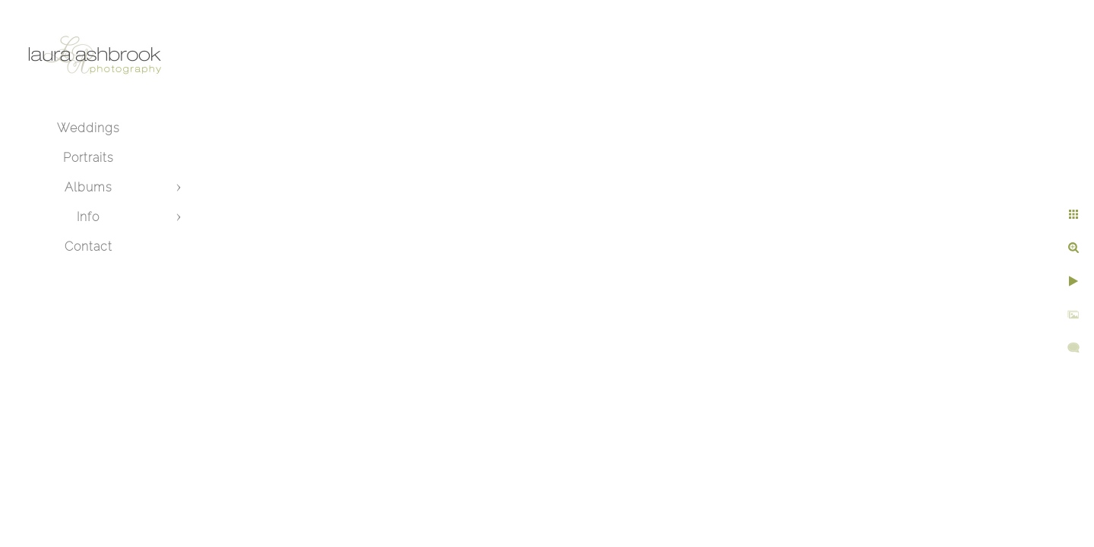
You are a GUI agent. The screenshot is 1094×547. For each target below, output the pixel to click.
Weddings (88, 128)
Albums (88, 187)
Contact (88, 246)
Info (88, 217)
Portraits (88, 157)
